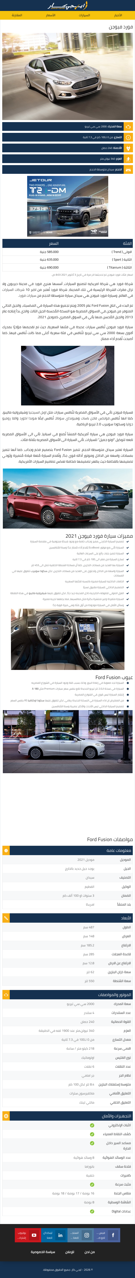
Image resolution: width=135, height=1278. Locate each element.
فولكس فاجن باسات (95, 418)
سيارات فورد (27, 295)
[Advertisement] (67, 805)
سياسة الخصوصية (43, 1252)
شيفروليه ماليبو (38, 593)
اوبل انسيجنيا (37, 412)
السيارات (84, 15)
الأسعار (50, 15)
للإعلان (69, 1252)
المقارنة (17, 15)
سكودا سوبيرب (39, 571)
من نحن (90, 1252)
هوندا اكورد (28, 418)
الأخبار (118, 15)
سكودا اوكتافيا (36, 700)
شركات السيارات (13, 289)
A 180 (35, 688)
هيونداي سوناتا (67, 418)
